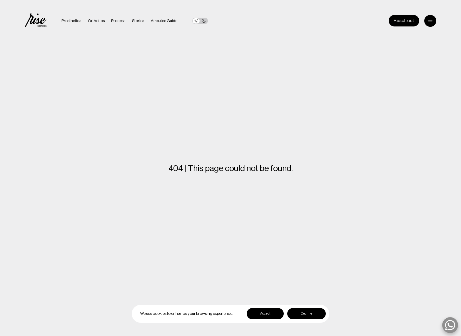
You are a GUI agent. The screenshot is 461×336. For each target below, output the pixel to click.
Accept (265, 313)
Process (118, 21)
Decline (306, 313)
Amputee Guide (164, 21)
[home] (35, 21)
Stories (138, 21)
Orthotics (96, 21)
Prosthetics (71, 21)
